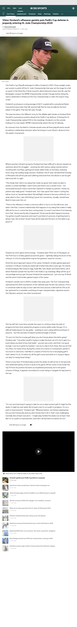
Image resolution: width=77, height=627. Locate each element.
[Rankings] (47, 13)
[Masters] (56, 13)
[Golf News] (11, 13)
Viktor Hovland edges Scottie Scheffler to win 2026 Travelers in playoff (32, 493)
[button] (62, 13)
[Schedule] (32, 13)
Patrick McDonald (10, 27)
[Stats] (40, 13)
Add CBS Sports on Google (14, 33)
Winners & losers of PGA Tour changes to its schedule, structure (30, 501)
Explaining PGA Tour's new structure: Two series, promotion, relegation (32, 531)
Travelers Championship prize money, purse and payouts (28, 516)
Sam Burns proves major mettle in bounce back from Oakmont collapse (32, 546)
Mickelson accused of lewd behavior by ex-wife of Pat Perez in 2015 (31, 523)
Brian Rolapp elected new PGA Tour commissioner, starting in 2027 (31, 538)
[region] (38, 451)
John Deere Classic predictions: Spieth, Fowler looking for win (30, 485)
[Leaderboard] (21, 13)
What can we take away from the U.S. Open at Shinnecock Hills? (30, 508)
